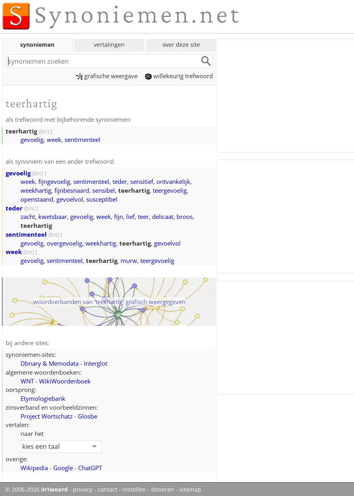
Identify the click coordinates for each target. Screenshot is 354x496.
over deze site (181, 44)
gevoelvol (69, 198)
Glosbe (87, 415)
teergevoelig (170, 189)
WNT (27, 380)
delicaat (162, 216)
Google (63, 467)
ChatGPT (90, 467)
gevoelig (32, 139)
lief (130, 216)
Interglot (95, 362)
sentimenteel (82, 139)
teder (119, 181)
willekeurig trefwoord (179, 76)
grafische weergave (106, 76)
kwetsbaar (52, 216)
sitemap (190, 488)
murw (129, 260)
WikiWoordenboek (65, 380)
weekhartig (36, 189)
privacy (82, 488)
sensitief (141, 181)
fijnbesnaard (71, 189)
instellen (134, 488)
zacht (28, 216)
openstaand (37, 198)
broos (185, 216)
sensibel (103, 189)
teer (143, 216)
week (54, 139)
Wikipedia (34, 467)
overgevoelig (64, 242)
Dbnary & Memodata (50, 362)
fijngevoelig (54, 181)
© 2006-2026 (36, 488)
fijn (118, 216)
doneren (162, 488)
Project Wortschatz (47, 415)
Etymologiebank (43, 397)
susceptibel (101, 198)
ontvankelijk (173, 181)
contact (107, 488)
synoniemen (37, 44)
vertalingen (109, 44)
